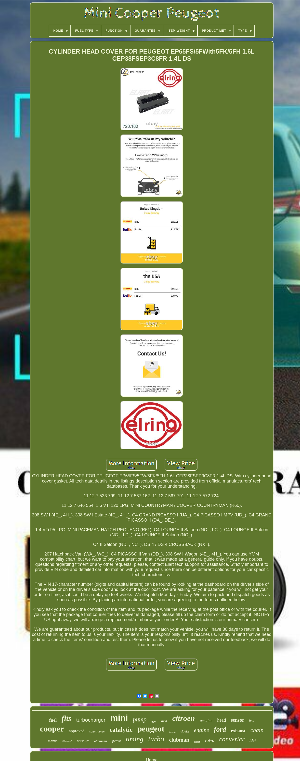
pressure (83, 741)
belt (251, 721)
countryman (96, 731)
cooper (52, 728)
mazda (53, 741)
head (221, 720)
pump (140, 719)
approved (76, 731)
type (153, 721)
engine (201, 730)
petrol (116, 741)
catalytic (120, 729)
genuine (206, 720)
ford (220, 729)
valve (164, 721)
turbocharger (90, 720)
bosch (172, 732)
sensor (237, 720)
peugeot (150, 728)
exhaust (238, 730)
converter (231, 739)
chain (256, 730)
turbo (156, 739)
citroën (185, 731)
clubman (179, 740)
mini (119, 718)
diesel (197, 741)
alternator (100, 741)
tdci (252, 740)
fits (66, 718)
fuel (53, 720)
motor (67, 741)
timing (134, 739)
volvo (209, 740)
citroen (183, 718)
